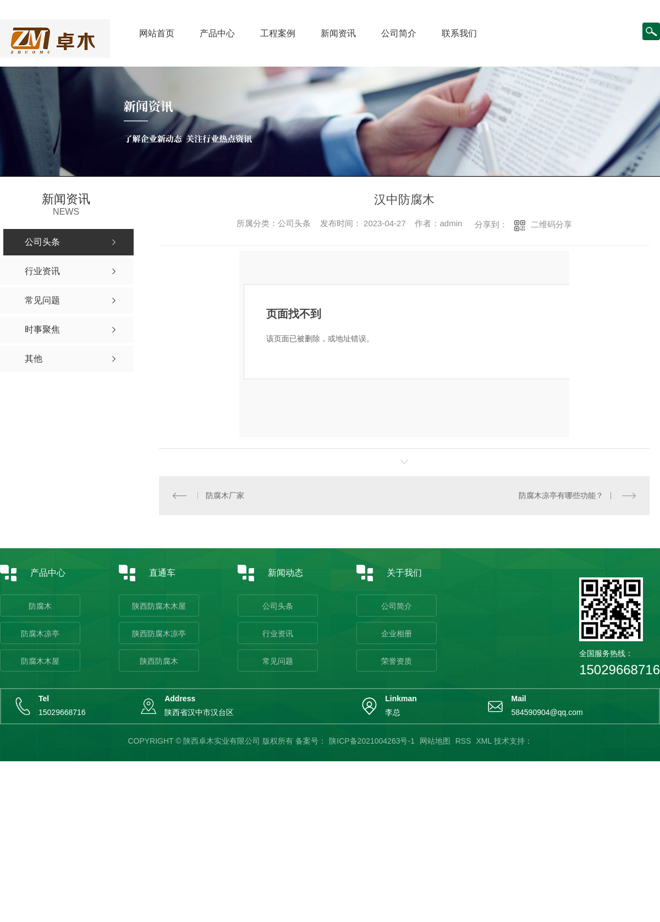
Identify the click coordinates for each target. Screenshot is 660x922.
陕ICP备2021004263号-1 (372, 740)
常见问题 (277, 661)
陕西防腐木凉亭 (159, 633)
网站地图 (435, 740)
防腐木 (40, 606)
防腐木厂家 (225, 495)
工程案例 (277, 33)
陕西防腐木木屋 (159, 606)
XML (483, 740)
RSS (463, 740)
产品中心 (217, 33)
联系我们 (459, 33)
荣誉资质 (396, 661)
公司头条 (277, 606)
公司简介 (398, 33)
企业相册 (396, 633)
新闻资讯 (338, 33)
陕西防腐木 (159, 661)
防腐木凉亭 (40, 633)
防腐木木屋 (40, 661)
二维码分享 (551, 224)
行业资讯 (277, 633)
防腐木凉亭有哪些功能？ (561, 495)
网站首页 (156, 33)
